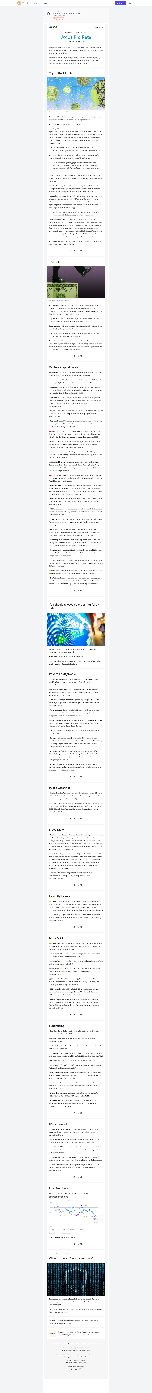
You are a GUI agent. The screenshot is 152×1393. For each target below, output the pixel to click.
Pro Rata (56, 11)
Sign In (131, 3)
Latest (46, 3)
